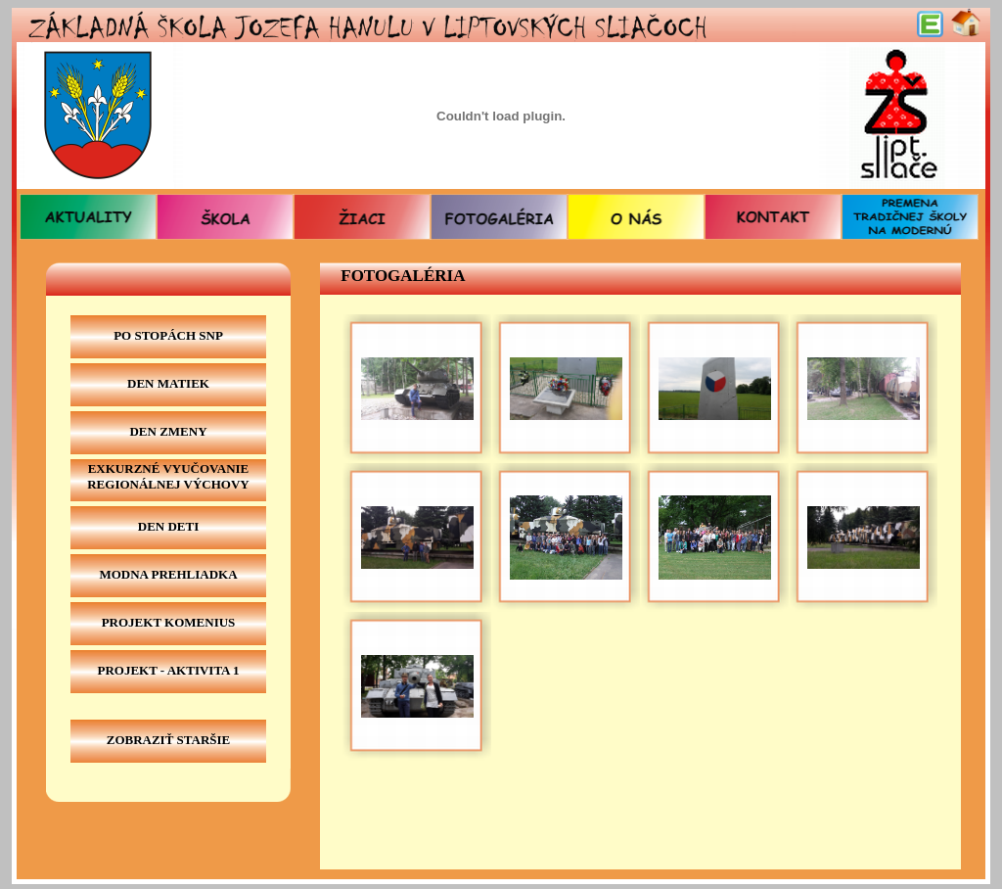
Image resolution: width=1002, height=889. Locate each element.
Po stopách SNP (168, 335)
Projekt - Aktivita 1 (168, 670)
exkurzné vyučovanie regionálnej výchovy (168, 476)
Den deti (169, 526)
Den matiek (168, 383)
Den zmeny (167, 431)
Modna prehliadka (168, 574)
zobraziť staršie (169, 739)
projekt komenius (169, 622)
